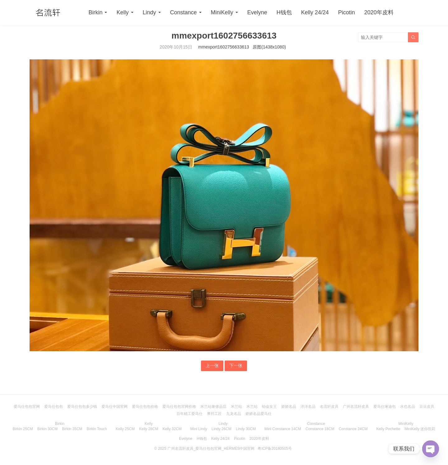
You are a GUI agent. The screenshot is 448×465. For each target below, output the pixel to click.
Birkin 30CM (47, 429)
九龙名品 (233, 414)
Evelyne (257, 12)
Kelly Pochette (388, 429)
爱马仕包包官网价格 (179, 406)
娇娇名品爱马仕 (258, 414)
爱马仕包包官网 (27, 406)
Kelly (122, 12)
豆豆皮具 (426, 406)
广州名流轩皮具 (356, 406)
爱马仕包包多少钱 (82, 406)
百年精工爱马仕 (189, 414)
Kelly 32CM (171, 429)
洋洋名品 (308, 406)
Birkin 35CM (72, 429)
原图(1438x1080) (269, 46)
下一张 (235, 365)
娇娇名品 (288, 406)
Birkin (95, 12)
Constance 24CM (353, 429)
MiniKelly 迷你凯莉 (419, 429)
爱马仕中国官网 (114, 406)
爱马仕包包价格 (145, 406)
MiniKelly (222, 12)
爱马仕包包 (53, 406)
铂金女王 (269, 406)
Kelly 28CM (148, 429)
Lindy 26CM (221, 429)
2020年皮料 (379, 12)
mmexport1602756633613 (223, 46)
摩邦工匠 (214, 414)
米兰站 (236, 406)
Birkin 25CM (23, 429)
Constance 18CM (320, 429)
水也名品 (407, 406)
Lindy (149, 12)
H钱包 (284, 12)
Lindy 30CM (246, 429)
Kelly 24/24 (315, 12)
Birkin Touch (97, 429)
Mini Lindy (198, 429)
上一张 (212, 365)
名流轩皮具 (329, 406)
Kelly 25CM (125, 429)
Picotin (346, 12)
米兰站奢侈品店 (213, 406)
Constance (183, 12)
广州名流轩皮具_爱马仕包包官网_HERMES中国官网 (211, 448)
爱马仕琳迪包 (384, 406)
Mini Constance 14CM (282, 429)
